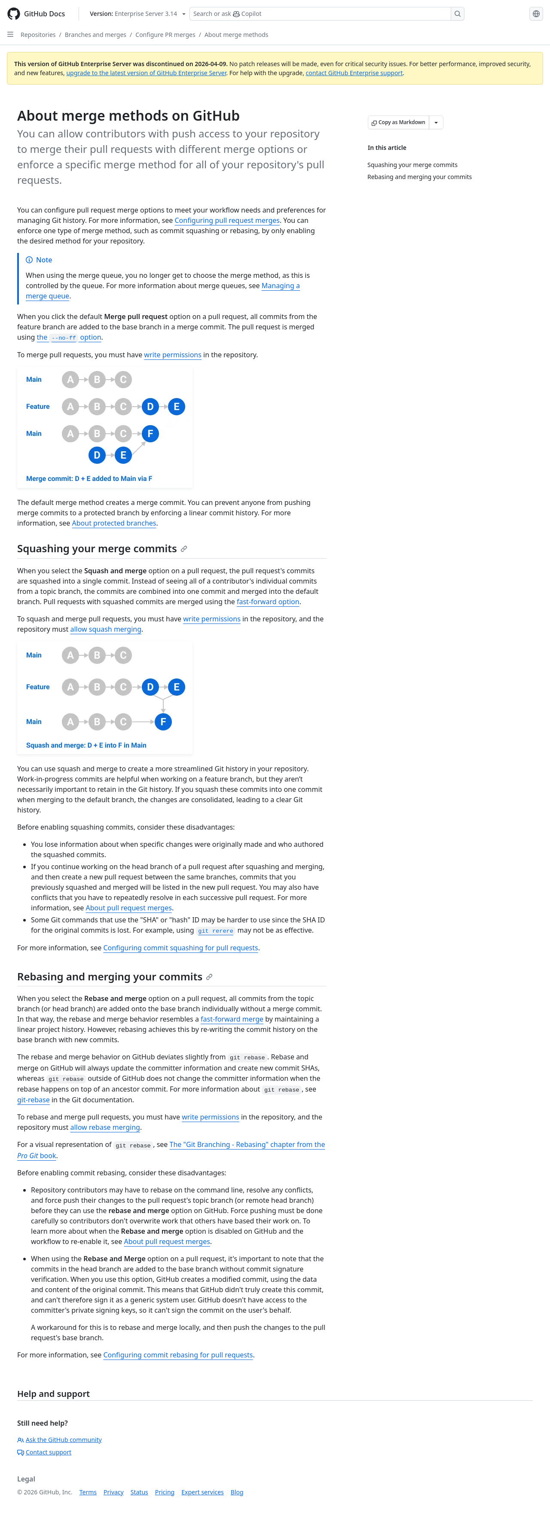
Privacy (114, 1492)
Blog (237, 1492)
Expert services (202, 1492)
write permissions (173, 354)
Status (139, 1492)
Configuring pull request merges (226, 220)
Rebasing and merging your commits (115, 976)
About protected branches (114, 523)
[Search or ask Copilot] (326, 14)
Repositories (38, 34)
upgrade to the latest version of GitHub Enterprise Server (146, 73)
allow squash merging (105, 629)
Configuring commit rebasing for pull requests (178, 1355)
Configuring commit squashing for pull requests (180, 947)
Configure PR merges (165, 34)
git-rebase (33, 1099)
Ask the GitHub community (59, 1440)
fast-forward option (268, 601)
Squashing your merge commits (102, 548)
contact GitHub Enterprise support (354, 73)
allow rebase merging (105, 1127)
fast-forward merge (232, 1019)
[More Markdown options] (436, 122)
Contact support (44, 1452)
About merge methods (237, 34)
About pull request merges (129, 908)
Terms (88, 1492)
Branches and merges (95, 34)
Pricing (164, 1492)
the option (69, 337)
